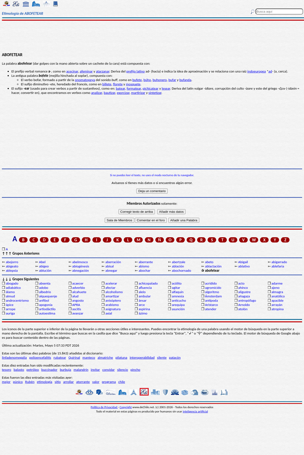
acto (241, 283)
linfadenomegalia (14, 357)
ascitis (76, 309)
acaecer (77, 283)
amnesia (178, 296)
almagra (277, 292)
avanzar (77, 313)
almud (10, 296)
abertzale (178, 262)
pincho (135, 370)
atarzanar (102, 71)
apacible (277, 300)
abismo (144, 266)
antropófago (247, 300)
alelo (142, 292)
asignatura (113, 309)
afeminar (86, 71)
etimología (44, 382)
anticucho (179, 300)
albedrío (45, 292)
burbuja (65, 370)
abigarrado (279, 262)
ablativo (244, 266)
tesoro (6, 370)
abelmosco (80, 262)
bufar (172, 80)
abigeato (12, 266)
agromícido (213, 288)
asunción (178, 309)
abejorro (12, 262)
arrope (10, 309)
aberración (113, 262)
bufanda (185, 80)
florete (118, 84)
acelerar (111, 283)
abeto (209, 262)
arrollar (68, 382)
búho (147, 80)
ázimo (143, 313)
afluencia (145, 288)
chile (121, 382)
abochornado (181, 270)
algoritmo (212, 292)
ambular (145, 296)
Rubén (29, 382)
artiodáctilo (47, 309)
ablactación (213, 266)
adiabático (13, 288)
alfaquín (177, 292)
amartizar (112, 296)
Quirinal (74, 357)
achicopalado (148, 283)
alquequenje (48, 296)
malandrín (81, 370)
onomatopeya (85, 80)
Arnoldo (244, 305)
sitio (58, 382)
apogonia (45, 305)
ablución (45, 270)
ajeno (275, 288)
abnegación (80, 270)
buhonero (159, 80)
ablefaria (277, 266)
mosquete (133, 84)
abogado (12, 283)
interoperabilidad (142, 357)
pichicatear (150, 88)
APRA (76, 305)
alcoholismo (114, 292)
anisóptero (113, 300)
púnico (18, 382)
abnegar (111, 270)
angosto (78, 300)
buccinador (49, 370)
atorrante (83, 382)
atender (210, 309)
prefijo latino (135, 71)
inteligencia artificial (195, 411)
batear (120, 88)
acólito (176, 283)
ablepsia (12, 270)
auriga (10, 313)
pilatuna (121, 357)
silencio (122, 370)
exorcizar (123, 93)
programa (109, 382)
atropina (277, 309)
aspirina (144, 309)
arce (142, 305)
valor (95, 382)
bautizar (109, 93)
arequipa (178, 305)
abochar (145, 270)
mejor (6, 382)
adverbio (78, 288)
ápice (9, 305)
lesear (166, 88)
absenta (44, 283)
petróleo (33, 370)
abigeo (44, 266)
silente (161, 357)
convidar (108, 370)
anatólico (278, 296)
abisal (109, 266)
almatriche (105, 357)
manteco (88, 357)
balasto (19, 370)
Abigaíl (243, 262)
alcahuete (79, 292)
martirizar (138, 93)
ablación (178, 266)
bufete (137, 80)
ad (270, 71)
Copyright (126, 407)
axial (108, 313)
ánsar (143, 300)
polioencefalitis (40, 357)
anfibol (44, 300)
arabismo (112, 305)
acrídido (211, 283)
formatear (134, 88)
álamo (10, 292)
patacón (175, 357)
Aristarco (211, 305)
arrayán (276, 305)
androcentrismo (17, 300)
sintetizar (154, 93)
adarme (277, 283)
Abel (42, 262)
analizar (96, 93)
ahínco (243, 288)
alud (75, 296)
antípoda (211, 300)
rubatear (59, 357)
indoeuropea (256, 71)
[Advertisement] (152, 36)
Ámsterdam (213, 296)
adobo (43, 288)
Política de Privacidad (104, 407)
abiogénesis (80, 266)
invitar (95, 370)
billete (106, 84)
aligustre (244, 292)
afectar (110, 288)
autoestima (47, 313)
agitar (176, 288)
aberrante (146, 262)
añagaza (244, 296)
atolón (242, 309)
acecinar (72, 71)
